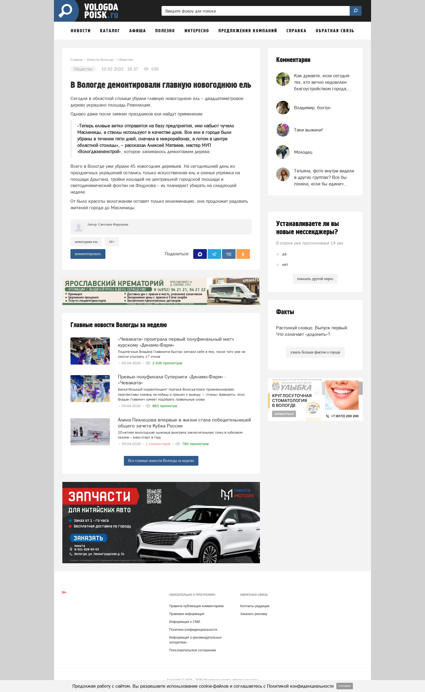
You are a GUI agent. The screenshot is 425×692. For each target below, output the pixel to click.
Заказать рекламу (253, 614)
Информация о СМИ (184, 622)
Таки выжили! (308, 130)
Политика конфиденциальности (193, 630)
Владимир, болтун (312, 107)
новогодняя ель (86, 242)
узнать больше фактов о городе (315, 352)
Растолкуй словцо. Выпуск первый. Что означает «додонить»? (312, 331)
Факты (285, 312)
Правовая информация (186, 614)
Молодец (303, 152)
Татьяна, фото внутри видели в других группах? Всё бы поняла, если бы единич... (324, 177)
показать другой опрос (315, 279)
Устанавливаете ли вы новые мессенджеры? (307, 228)
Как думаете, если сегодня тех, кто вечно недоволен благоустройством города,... (323, 82)
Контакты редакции (254, 606)
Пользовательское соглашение (192, 650)
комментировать (88, 254)
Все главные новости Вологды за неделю (161, 461)
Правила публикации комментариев (196, 606)
